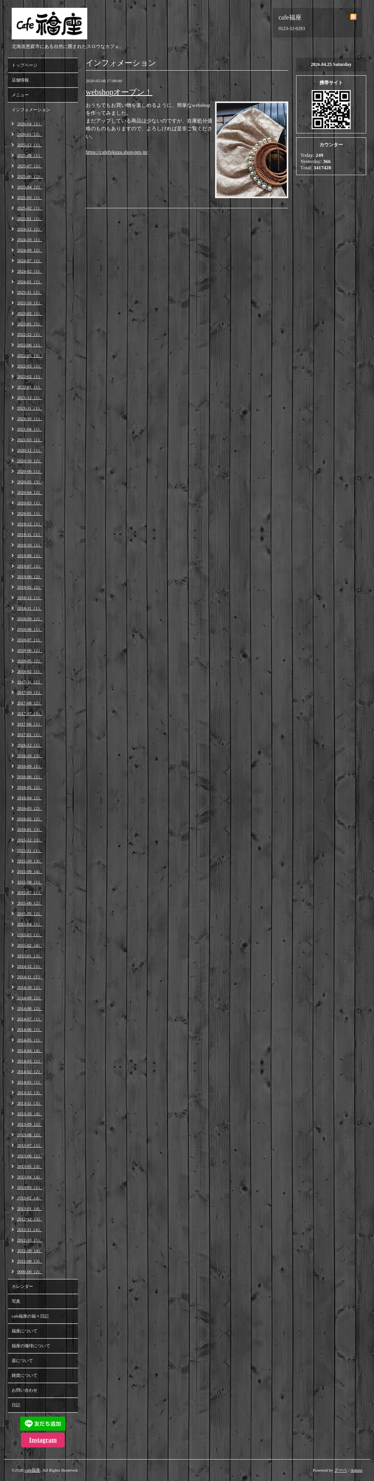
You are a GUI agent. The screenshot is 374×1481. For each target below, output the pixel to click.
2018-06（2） (29, 650)
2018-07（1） (29, 639)
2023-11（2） (29, 292)
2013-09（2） (29, 1124)
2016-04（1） (29, 797)
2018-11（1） (29, 608)
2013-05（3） (29, 1166)
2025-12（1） (29, 144)
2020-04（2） (29, 492)
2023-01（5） (29, 323)
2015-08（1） (29, 882)
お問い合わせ (24, 1390)
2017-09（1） (29, 692)
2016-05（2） (29, 787)
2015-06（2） (29, 903)
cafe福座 (32, 1470)
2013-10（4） (29, 1113)
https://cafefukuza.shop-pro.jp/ (117, 152)
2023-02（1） (29, 313)
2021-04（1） (29, 429)
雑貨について (24, 1375)
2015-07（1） (29, 892)
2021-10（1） (29, 418)
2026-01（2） (29, 134)
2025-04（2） (29, 186)
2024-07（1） (29, 260)
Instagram (42, 1440)
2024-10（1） (29, 239)
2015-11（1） (29, 850)
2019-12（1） (29, 523)
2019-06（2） (29, 576)
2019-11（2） (29, 534)
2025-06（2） (29, 176)
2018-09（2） (29, 618)
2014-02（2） (29, 1071)
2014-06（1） (29, 1029)
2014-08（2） (29, 1008)
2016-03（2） (29, 808)
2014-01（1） (29, 1082)
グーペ (340, 1470)
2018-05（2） (29, 660)
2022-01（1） (29, 387)
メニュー (20, 94)
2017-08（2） (29, 703)
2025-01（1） (29, 218)
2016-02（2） (29, 818)
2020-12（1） (29, 450)
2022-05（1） (29, 355)
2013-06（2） (29, 1155)
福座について (24, 1330)
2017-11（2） (29, 681)
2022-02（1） (29, 376)
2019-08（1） (29, 555)
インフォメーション (31, 109)
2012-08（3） (29, 1261)
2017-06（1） (29, 724)
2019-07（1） (29, 566)
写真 (16, 1301)
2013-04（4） (29, 1176)
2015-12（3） (29, 839)
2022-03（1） (29, 366)
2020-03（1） (29, 502)
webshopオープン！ (119, 92)
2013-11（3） (29, 1103)
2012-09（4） (29, 1250)
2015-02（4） (29, 945)
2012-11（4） (29, 1229)
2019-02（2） (29, 587)
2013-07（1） (29, 1145)
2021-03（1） (29, 439)
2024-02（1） (29, 271)
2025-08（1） (29, 155)
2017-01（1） (29, 734)
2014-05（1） (29, 1040)
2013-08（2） (29, 1134)
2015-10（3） (29, 860)
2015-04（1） (29, 924)
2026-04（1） (29, 123)
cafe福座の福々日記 (30, 1316)
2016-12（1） (29, 745)
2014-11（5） (29, 976)
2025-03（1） (29, 197)
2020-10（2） (29, 460)
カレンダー (22, 1286)
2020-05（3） (29, 481)
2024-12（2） (29, 229)
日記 (16, 1405)
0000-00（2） (29, 1271)
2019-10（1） (29, 545)
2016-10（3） (29, 755)
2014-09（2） (29, 997)
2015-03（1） (29, 934)
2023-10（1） (29, 302)
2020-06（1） (29, 471)
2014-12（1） (29, 966)
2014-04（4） (29, 1050)
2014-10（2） (29, 987)
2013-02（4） (29, 1197)
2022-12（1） (29, 334)
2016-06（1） (29, 776)
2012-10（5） (29, 1240)
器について (22, 1360)
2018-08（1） (29, 629)
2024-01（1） (29, 281)
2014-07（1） (29, 1018)
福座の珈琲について (31, 1345)
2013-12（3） (29, 1092)
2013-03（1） (29, 1187)
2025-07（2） (29, 165)
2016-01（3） (29, 829)
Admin (356, 1470)
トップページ (24, 65)
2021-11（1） (29, 408)
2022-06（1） (29, 344)
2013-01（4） (29, 1208)
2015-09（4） (29, 871)
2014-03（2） (29, 1061)
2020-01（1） (29, 513)
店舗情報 (20, 80)
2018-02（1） (29, 671)
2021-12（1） (29, 397)
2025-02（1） (29, 208)
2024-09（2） (29, 250)
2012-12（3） (29, 1219)
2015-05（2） (29, 913)
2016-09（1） (29, 766)
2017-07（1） (29, 713)
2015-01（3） (29, 955)
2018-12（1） (29, 597)
